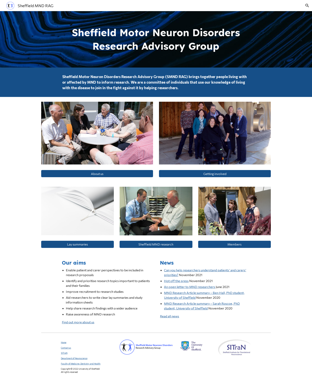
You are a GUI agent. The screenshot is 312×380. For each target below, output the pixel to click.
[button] (307, 5)
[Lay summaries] (77, 244)
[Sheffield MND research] (156, 244)
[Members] (234, 244)
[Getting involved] (215, 174)
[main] (156, 39)
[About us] (97, 174)
